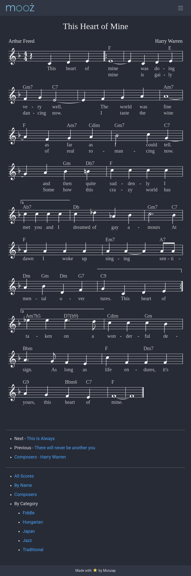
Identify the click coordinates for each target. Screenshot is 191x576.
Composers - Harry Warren (40, 456)
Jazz (27, 540)
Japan (29, 531)
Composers (25, 494)
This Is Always (41, 438)
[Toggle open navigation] (180, 8)
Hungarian (33, 522)
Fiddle (29, 512)
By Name (23, 485)
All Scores (24, 476)
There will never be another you (65, 447)
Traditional (33, 549)
